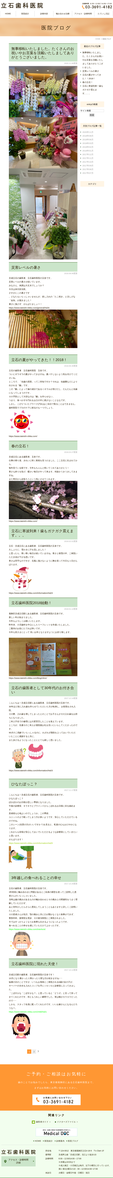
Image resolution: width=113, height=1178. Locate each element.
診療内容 (44, 14)
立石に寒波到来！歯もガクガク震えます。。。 (92, 90)
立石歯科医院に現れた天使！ (35, 964)
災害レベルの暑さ (26, 267)
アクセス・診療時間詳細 (18, 1155)
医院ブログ (73, 1135)
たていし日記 (103, 14)
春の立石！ (20, 446)
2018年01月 (87, 151)
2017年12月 (87, 154)
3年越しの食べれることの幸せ (36, 878)
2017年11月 (87, 158)
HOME (8, 14)
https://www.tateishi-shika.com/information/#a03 (31, 593)
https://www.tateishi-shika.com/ (23, 436)
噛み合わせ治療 (63, 14)
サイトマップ (8, 1175)
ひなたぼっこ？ (24, 784)
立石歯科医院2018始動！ (31, 603)
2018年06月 (87, 139)
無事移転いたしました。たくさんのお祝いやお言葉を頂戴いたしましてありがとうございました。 (42, 53)
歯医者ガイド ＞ (43, 1116)
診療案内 (60, 1135)
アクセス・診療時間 (83, 14)
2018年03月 (87, 143)
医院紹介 (48, 1135)
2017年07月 (87, 173)
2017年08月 (87, 169)
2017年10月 (87, 162)
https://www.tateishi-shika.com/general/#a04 (29, 308)
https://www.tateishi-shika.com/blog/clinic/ (28, 678)
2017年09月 (87, 165)
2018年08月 (87, 136)
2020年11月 (87, 132)
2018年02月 (87, 147)
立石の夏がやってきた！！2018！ (39, 360)
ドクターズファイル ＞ (68, 1116)
